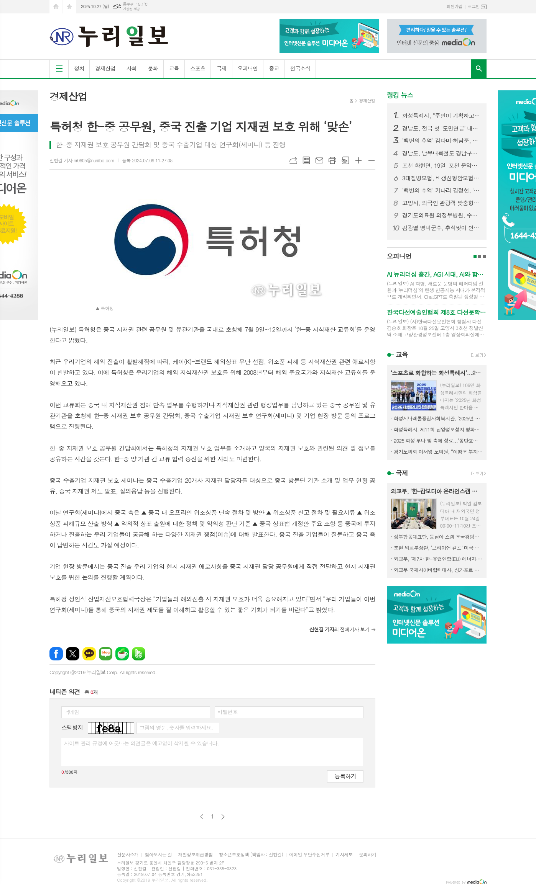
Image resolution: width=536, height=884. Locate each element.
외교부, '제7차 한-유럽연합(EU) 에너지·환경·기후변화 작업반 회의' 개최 (438, 558)
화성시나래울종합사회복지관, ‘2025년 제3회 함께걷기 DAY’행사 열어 (438, 418)
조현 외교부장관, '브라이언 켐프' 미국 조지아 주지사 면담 (438, 547)
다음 (223, 816)
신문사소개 (127, 855)
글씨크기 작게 (371, 160)
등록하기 (345, 776)
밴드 (138, 653)
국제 (221, 68)
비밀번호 (227, 711)
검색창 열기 (479, 68)
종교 (274, 68)
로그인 (474, 6)
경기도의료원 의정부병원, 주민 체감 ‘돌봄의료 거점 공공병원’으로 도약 (441, 215)
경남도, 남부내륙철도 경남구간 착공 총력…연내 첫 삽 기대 (441, 153)
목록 (306, 160)
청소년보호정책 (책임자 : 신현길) (251, 855)
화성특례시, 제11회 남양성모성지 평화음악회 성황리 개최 (438, 429)
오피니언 (248, 68)
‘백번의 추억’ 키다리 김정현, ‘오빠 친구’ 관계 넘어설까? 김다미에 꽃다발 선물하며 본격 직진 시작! (441, 190)
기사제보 (344, 855)
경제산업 (105, 68)
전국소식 (300, 68)
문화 (153, 68)
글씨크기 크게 (358, 160)
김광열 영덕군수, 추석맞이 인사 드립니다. (441, 228)
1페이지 (475, 256)
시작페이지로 (55, 6)
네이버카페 (122, 653)
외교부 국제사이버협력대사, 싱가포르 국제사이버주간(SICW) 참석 (438, 570)
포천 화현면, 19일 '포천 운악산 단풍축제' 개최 (441, 165)
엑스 (72, 653)
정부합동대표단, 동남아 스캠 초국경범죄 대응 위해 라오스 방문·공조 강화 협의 (438, 536)
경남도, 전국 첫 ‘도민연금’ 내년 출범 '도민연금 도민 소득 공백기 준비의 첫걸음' (441, 128)
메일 (319, 160)
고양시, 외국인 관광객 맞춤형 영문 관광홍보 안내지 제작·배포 (441, 203)
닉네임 (71, 711)
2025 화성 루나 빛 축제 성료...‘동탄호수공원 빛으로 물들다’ (438, 440)
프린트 (332, 160)
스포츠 (197, 68)
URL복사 (293, 160)
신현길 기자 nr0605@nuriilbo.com (81, 160)
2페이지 (479, 256)
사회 (131, 68)
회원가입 (454, 6)
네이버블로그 (105, 653)
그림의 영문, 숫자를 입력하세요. (175, 727)
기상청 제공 (131, 9)
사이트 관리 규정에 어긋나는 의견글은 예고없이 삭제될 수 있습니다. (141, 743)
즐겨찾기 (69, 6)
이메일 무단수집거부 (309, 855)
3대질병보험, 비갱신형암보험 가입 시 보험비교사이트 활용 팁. (441, 178)
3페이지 (484, 256)
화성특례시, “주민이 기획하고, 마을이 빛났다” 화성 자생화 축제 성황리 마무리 (441, 115)
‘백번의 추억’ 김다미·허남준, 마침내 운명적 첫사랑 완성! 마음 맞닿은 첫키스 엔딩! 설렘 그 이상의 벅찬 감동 (441, 140)
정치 (79, 68)
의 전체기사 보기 (339, 629)
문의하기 (367, 855)
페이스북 (56, 653)
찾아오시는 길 (158, 855)
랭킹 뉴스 (400, 95)
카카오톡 (89, 653)
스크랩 (345, 160)
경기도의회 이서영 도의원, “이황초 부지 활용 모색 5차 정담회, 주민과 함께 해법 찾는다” (438, 451)
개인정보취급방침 (195, 855)
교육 (174, 68)
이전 (201, 816)
